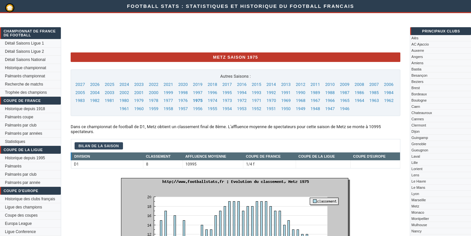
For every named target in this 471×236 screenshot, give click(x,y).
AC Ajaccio (420, 44)
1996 (212, 92)
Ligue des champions (23, 207)
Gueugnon (419, 150)
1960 (139, 108)
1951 (271, 108)
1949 (300, 108)
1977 (168, 100)
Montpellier (420, 219)
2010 (330, 84)
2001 (139, 92)
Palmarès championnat (25, 76)
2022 (153, 84)
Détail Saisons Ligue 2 (24, 51)
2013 (285, 84)
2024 (124, 84)
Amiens (417, 63)
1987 (344, 92)
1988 (330, 92)
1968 (300, 100)
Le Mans (418, 187)
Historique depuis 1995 (25, 158)
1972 (242, 100)
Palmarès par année (22, 182)
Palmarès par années (23, 133)
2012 (300, 84)
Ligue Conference (20, 231)
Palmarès (13, 166)
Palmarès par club (21, 125)
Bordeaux (419, 94)
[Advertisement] (190, 32)
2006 (388, 84)
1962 (388, 100)
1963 (374, 100)
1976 (183, 100)
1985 (374, 92)
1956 (197, 108)
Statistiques (15, 141)
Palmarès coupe (19, 117)
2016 (242, 84)
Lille (414, 163)
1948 (315, 108)
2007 (374, 84)
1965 (344, 100)
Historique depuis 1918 (25, 109)
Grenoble (418, 144)
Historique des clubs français (30, 199)
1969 (286, 100)
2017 (227, 84)
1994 (242, 92)
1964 (359, 100)
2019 (197, 84)
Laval (415, 156)
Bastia (416, 69)
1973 (227, 100)
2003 (109, 92)
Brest (415, 88)
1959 (153, 108)
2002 (124, 92)
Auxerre (417, 50)
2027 (80, 84)
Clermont (418, 125)
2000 (153, 92)
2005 (80, 92)
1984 (388, 92)
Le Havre (418, 181)
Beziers (417, 82)
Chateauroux (421, 113)
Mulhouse (419, 225)
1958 (168, 108)
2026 (94, 84)
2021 (168, 84)
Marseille (418, 200)
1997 (197, 92)
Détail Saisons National (25, 59)
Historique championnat (25, 68)
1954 (227, 108)
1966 (330, 100)
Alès (414, 38)
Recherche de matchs (24, 84)
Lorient (417, 169)
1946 (344, 108)
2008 (359, 84)
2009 (344, 84)
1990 (300, 92)
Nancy (416, 231)
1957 (183, 108)
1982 (94, 100)
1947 (330, 108)
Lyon (415, 194)
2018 (212, 84)
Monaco (417, 212)
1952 (256, 108)
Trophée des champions (26, 92)
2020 (183, 84)
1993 (256, 92)
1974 (212, 100)
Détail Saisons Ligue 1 (24, 43)
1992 (271, 92)
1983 (80, 100)
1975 (198, 100)
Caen (415, 106)
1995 (227, 92)
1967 (315, 100)
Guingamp (419, 138)
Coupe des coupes (21, 215)
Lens (415, 175)
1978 (153, 100)
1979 (139, 100)
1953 (242, 108)
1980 (124, 100)
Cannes (417, 119)
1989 (315, 92)
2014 (271, 84)
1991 (285, 92)
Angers (417, 57)
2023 (139, 84)
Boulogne (419, 100)
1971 (256, 100)
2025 (109, 84)
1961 (124, 108)
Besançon (419, 75)
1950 (285, 108)
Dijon (415, 131)
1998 (183, 92)
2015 (256, 84)
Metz (415, 206)
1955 (212, 108)
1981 (109, 100)
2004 (94, 92)
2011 (315, 84)
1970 (271, 100)
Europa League (18, 223)
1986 (359, 92)
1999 (168, 92)
